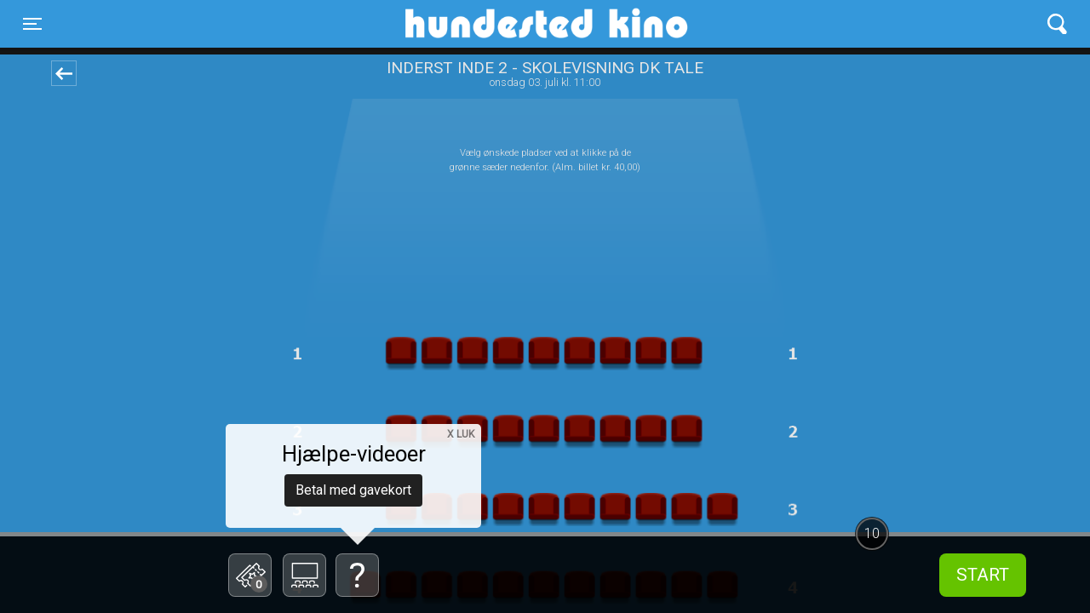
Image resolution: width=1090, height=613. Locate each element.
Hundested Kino (464, 24)
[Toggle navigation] (32, 23)
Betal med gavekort (353, 490)
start (982, 574)
